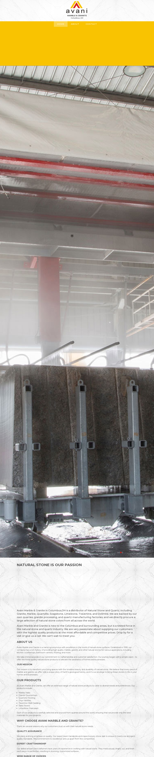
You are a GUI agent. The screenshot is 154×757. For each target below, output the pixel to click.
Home (60, 24)
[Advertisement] (77, 45)
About (75, 24)
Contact (91, 24)
